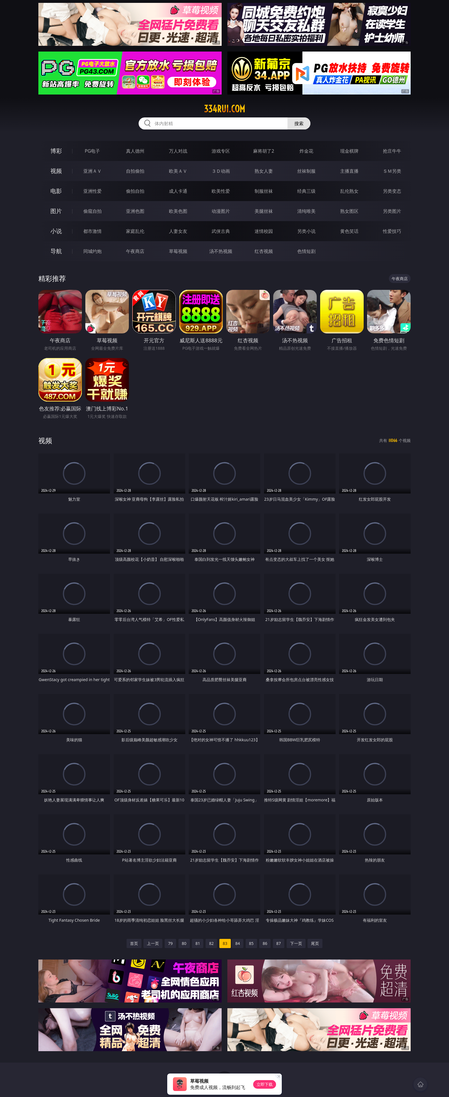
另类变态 (392, 191)
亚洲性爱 (92, 191)
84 (237, 943)
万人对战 (178, 151)
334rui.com (224, 109)
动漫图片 (221, 211)
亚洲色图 (135, 211)
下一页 (296, 943)
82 (211, 943)
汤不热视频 (220, 251)
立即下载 (265, 1084)
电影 (56, 191)
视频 (56, 171)
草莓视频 (178, 251)
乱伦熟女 (349, 191)
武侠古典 (221, 231)
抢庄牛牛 (392, 151)
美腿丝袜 (264, 211)
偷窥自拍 (92, 211)
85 (251, 943)
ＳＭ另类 (392, 171)
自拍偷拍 (135, 171)
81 (197, 943)
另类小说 (306, 231)
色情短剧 (306, 251)
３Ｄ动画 (221, 171)
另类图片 (392, 211)
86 (265, 943)
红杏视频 (264, 251)
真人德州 (135, 151)
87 (278, 943)
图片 (56, 211)
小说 (56, 231)
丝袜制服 (306, 171)
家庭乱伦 (135, 231)
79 (170, 943)
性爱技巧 (392, 231)
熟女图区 (349, 211)
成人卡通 (178, 191)
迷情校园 (264, 231)
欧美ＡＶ (178, 171)
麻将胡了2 (263, 151)
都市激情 (92, 231)
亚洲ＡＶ (92, 171)
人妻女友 (178, 231)
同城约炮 (92, 251)
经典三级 (306, 191)
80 (184, 943)
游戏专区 (221, 151)
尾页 (315, 943)
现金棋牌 (349, 151)
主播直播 (349, 171)
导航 (56, 251)
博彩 (56, 151)
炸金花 (306, 151)
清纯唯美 (306, 211)
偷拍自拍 (135, 191)
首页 (134, 943)
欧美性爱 (221, 191)
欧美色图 (178, 211)
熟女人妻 (264, 171)
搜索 (299, 123)
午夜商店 (135, 251)
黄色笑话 (349, 231)
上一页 (153, 943)
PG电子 (92, 151)
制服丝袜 (264, 191)
